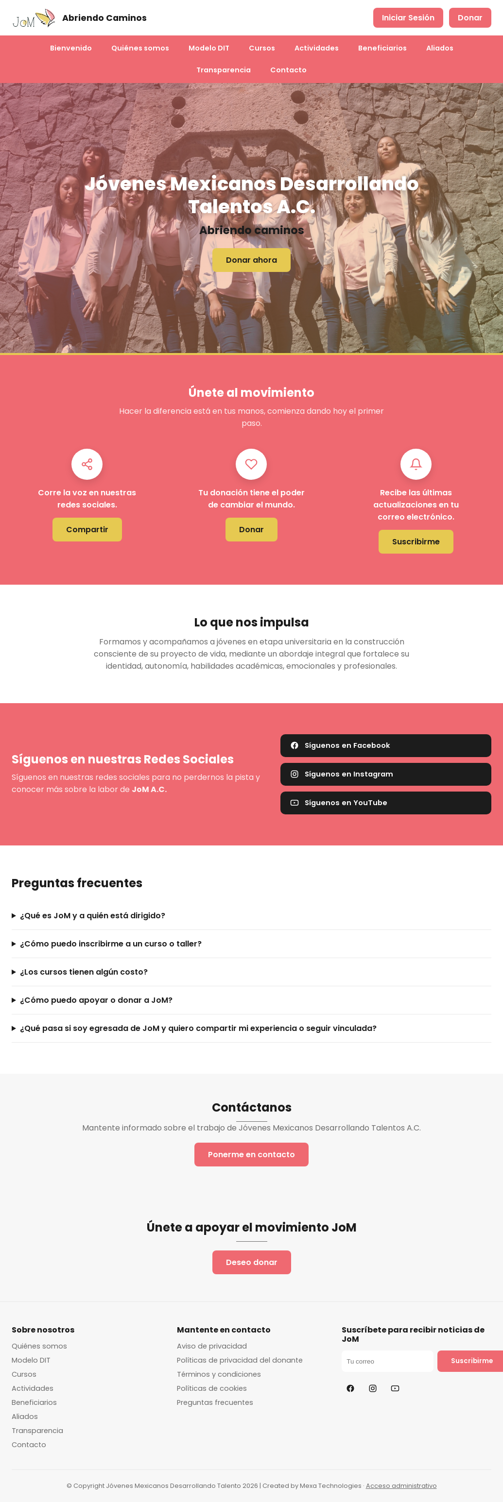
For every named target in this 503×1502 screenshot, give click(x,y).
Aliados (439, 48)
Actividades (317, 48)
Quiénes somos (140, 48)
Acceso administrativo (401, 1486)
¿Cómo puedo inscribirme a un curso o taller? (111, 943)
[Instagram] (373, 1388)
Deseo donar (252, 1262)
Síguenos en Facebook (340, 745)
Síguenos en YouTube (338, 803)
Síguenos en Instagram (341, 774)
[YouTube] (395, 1388)
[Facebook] (350, 1388)
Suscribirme (416, 541)
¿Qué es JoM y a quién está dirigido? (92, 915)
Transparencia (223, 70)
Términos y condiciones (219, 1374)
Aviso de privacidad (212, 1346)
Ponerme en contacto (251, 1154)
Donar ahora (251, 260)
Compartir (87, 529)
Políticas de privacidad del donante (240, 1360)
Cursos (262, 48)
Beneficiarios (382, 48)
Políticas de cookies (212, 1388)
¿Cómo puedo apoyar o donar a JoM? (96, 1000)
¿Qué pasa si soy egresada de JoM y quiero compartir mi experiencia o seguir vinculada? (198, 1028)
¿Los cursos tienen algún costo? (84, 972)
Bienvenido (71, 48)
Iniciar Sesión (408, 17)
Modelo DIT (209, 48)
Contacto (288, 70)
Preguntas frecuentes (215, 1402)
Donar (470, 17)
